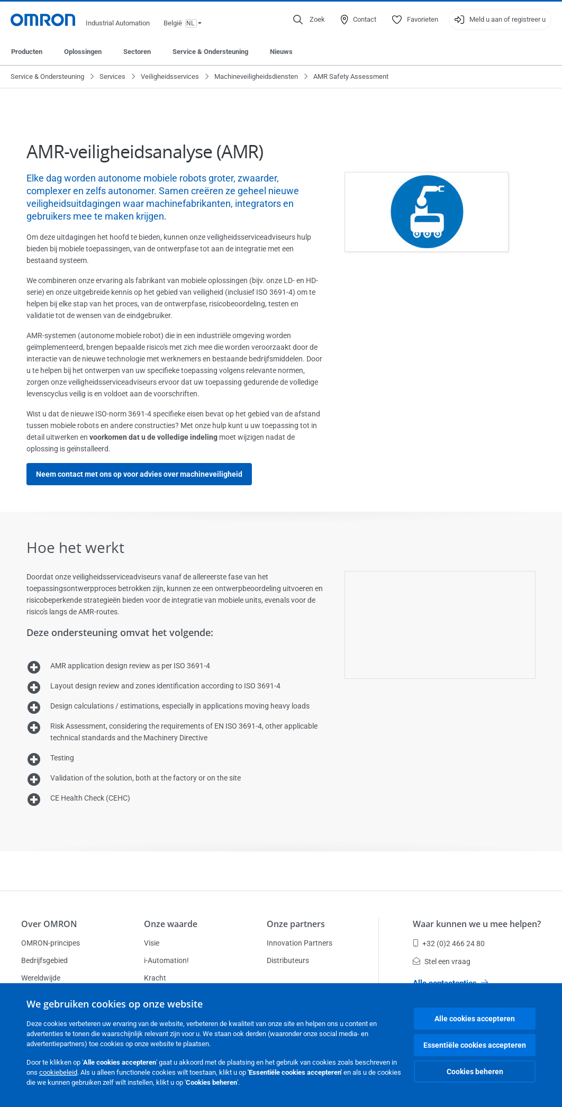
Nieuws (281, 52)
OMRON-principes (50, 943)
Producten (26, 52)
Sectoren (137, 52)
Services (112, 76)
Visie (151, 943)
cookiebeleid (58, 1072)
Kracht (155, 978)
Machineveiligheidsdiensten (256, 76)
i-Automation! (166, 960)
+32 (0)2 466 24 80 (449, 943)
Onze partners (296, 924)
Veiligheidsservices (170, 76)
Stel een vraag (441, 961)
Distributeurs (288, 960)
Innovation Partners (299, 943)
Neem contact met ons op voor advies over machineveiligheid (139, 474)
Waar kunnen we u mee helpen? (477, 924)
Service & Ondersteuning (210, 52)
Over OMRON (49, 924)
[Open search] (309, 20)
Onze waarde (170, 924)
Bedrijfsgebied (44, 960)
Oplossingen (83, 52)
